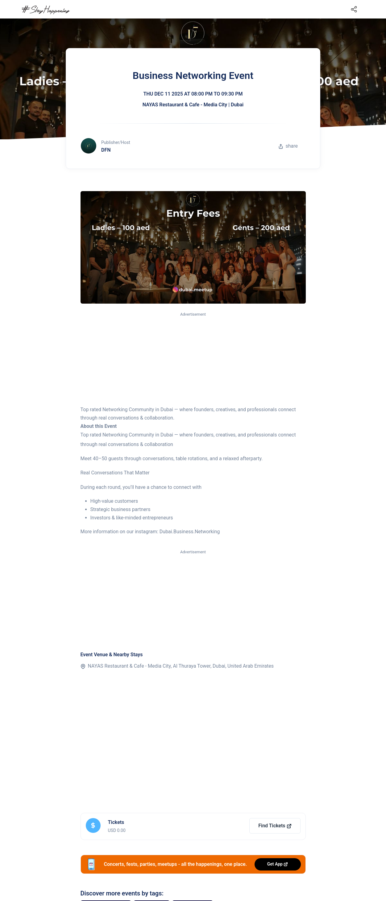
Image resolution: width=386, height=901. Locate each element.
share (288, 146)
